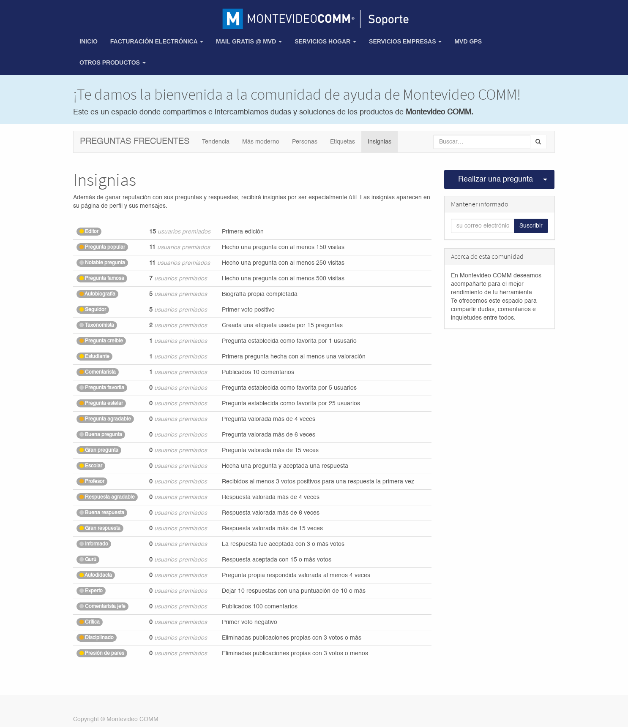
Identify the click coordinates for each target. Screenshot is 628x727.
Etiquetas (342, 142)
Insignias (379, 142)
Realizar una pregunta (495, 179)
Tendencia (215, 142)
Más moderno (260, 142)
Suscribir (531, 226)
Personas (304, 142)
